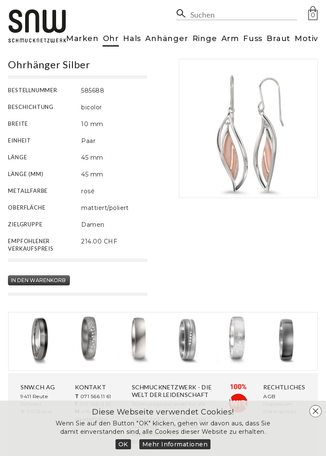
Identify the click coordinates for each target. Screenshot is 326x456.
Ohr (111, 39)
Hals (132, 39)
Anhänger (166, 39)
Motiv (306, 39)
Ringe (205, 39)
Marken (82, 39)
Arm (230, 39)
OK (123, 444)
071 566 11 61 (95, 396)
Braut (278, 39)
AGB (269, 396)
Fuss (252, 39)
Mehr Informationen (175, 444)
